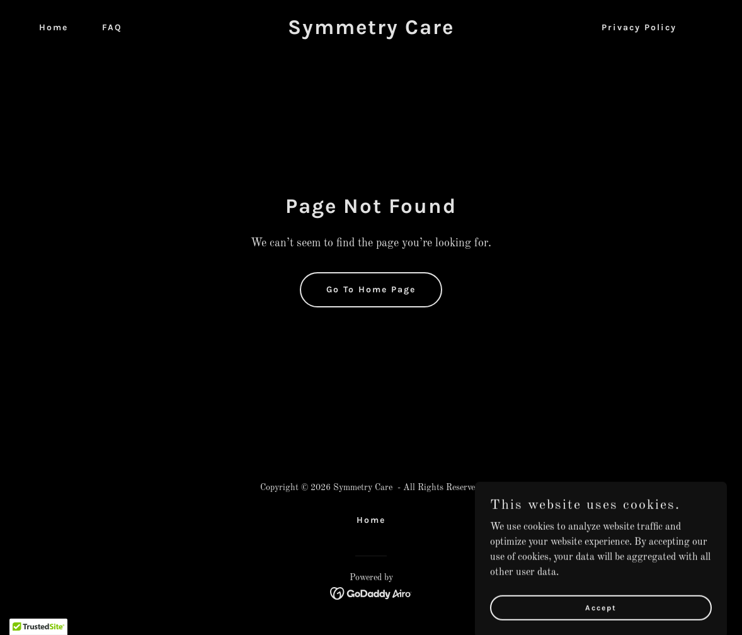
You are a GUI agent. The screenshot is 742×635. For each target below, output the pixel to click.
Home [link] (53, 27)
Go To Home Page (371, 289)
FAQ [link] (112, 27)
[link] (371, 31)
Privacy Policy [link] (639, 27)
